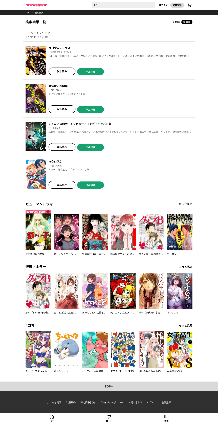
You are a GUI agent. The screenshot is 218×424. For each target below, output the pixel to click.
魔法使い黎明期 (58, 86)
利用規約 (71, 402)
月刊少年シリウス (59, 48)
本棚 (166, 421)
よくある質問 (54, 402)
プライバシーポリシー (111, 402)
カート (109, 421)
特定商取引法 (87, 402)
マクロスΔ (55, 161)
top (28, 12)
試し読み (62, 71)
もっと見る (185, 204)
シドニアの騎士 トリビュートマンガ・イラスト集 (80, 124)
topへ (109, 386)
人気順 (176, 22)
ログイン (163, 5)
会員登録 (177, 5)
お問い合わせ (135, 402)
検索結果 (39, 12)
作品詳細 (90, 71)
